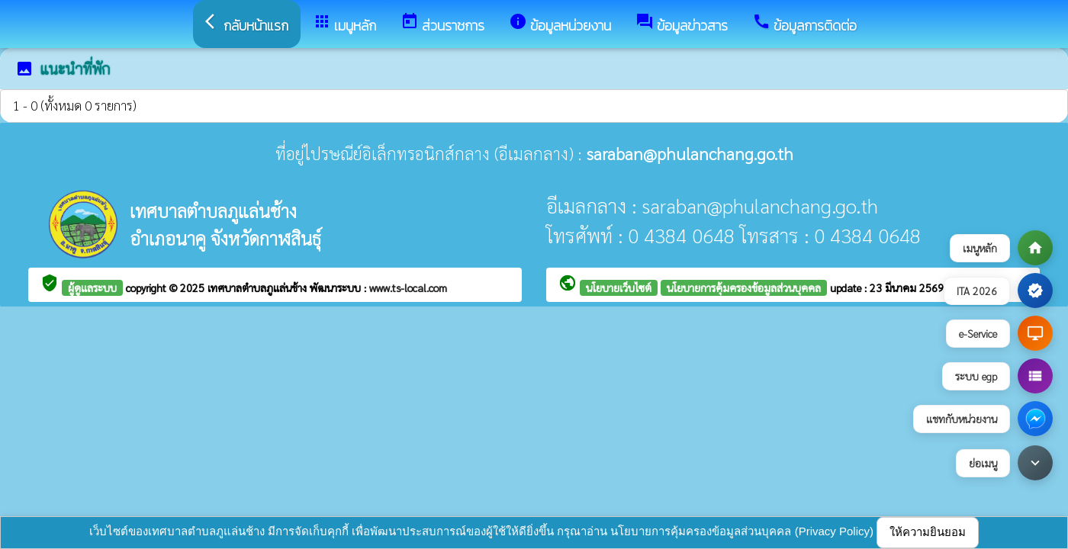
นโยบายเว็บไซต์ (618, 287)
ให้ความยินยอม (927, 531)
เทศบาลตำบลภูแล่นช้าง (258, 287)
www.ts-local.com (408, 287)
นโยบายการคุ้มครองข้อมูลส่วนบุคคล (744, 287)
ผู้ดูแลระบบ (92, 287)
